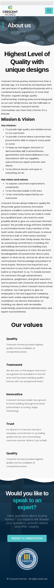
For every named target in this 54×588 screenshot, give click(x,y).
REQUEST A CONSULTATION (27, 538)
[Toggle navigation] (49, 11)
